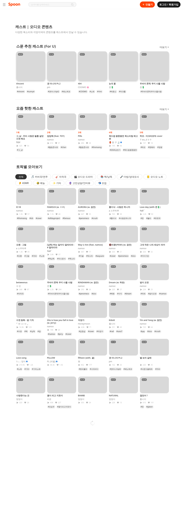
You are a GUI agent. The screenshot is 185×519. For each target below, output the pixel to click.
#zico (133, 256)
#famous (66, 218)
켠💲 (111, 87)
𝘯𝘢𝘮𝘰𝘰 (50, 139)
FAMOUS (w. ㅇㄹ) (56, 207)
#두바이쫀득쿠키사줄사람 (151, 91)
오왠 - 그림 (21, 244)
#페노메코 (66, 91)
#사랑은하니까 (125, 218)
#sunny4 (30, 91)
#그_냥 (20, 150)
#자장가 (100, 331)
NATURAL (114, 395)
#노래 (92, 91)
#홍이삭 (113, 218)
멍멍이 (19, 399)
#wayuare (100, 256)
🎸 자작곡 (61, 176)
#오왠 (19, 256)
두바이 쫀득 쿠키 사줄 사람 (152, 83)
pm (48, 87)
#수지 (119, 293)
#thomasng (96, 147)
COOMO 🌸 (83, 87)
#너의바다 (94, 369)
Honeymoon (84, 323)
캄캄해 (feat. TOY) (56, 136)
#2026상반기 (115, 150)
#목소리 (71, 258)
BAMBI (81, 395)
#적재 (143, 293)
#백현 (112, 293)
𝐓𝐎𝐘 (18, 142)
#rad (112, 331)
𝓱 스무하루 (114, 210)
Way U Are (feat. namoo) (90, 244)
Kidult (112, 320)
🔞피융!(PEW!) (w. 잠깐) (120, 244)
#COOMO (83, 91)
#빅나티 (89, 256)
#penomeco (84, 218)
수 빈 (18, 286)
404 (80, 83)
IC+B (18, 207)
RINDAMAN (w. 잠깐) (88, 282)
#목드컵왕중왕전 (130, 150)
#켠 (142, 218)
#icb (31, 218)
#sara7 (119, 331)
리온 (49, 399)
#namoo (162, 293)
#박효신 (113, 91)
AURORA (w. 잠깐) (87, 207)
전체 (21, 176)
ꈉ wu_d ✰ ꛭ (145, 139)
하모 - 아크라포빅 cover (151, 136)
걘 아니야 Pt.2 (53, 83)
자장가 (81, 320)
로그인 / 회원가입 (168, 4)
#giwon (149, 406)
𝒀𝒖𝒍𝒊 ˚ (142, 210)
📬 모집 (102, 183)
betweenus (21, 282)
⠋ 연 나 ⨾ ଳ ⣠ (22, 323)
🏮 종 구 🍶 (114, 142)
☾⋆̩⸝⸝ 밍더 (21, 361)
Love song (21, 357)
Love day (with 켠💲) (150, 207)
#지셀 (81, 256)
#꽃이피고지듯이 (64, 406)
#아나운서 (61, 258)
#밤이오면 (152, 293)
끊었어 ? (144, 395)
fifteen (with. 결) (86, 357)
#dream (128, 293)
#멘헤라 (151, 147)
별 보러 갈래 (145, 357)
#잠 (39, 331)
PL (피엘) (51, 361)
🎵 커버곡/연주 (39, 176)
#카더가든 (145, 256)
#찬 (142, 406)
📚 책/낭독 (106, 176)
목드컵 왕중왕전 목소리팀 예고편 (123, 137)
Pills (80, 136)
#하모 (143, 147)
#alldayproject (54, 218)
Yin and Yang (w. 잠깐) (151, 320)
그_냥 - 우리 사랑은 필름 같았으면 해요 (30, 137)
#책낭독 (51, 258)
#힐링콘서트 (53, 147)
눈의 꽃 (112, 83)
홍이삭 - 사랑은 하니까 (119, 207)
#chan (63, 147)
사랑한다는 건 (22, 395)
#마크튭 (122, 91)
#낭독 (32, 331)
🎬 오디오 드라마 (83, 176)
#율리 (148, 218)
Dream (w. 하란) (117, 282)
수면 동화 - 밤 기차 (25, 320)
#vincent (20, 91)
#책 (25, 331)
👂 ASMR (24, 183)
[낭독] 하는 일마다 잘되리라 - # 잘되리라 (60, 246)
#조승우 (51, 406)
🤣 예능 (40, 183)
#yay (143, 331)
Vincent (20, 83)
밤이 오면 (144, 282)
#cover (39, 218)
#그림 (26, 256)
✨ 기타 (57, 183)
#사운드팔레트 (147, 369)
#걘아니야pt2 (53, 91)
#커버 (99, 91)
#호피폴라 (83, 369)
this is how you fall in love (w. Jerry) (60, 321)
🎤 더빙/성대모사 (129, 176)
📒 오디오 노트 (155, 176)
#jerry (60, 334)
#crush (95, 218)
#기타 (26, 369)
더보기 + (164, 47)
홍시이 (19, 87)
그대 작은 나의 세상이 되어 (152, 244)
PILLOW (51, 357)
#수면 (19, 331)
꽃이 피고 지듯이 (55, 395)
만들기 (147, 4)
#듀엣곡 (157, 218)
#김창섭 (82, 331)
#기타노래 (36, 369)
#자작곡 (20, 293)
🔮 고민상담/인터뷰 (79, 183)
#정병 (159, 147)
